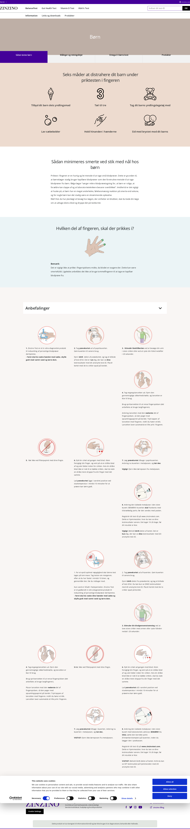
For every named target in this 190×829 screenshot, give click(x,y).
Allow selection (169, 815)
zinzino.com (186, 2)
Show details (127, 824)
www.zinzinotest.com (150, 516)
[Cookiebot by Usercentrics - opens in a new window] (15, 824)
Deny (170, 822)
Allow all (170, 808)
